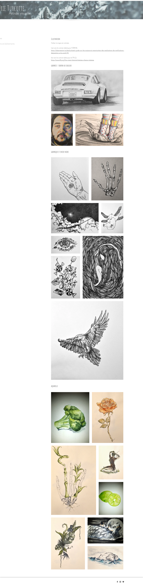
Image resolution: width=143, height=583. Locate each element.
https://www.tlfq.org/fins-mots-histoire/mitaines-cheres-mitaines (72, 60)
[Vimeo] (123, 582)
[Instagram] (120, 582)
